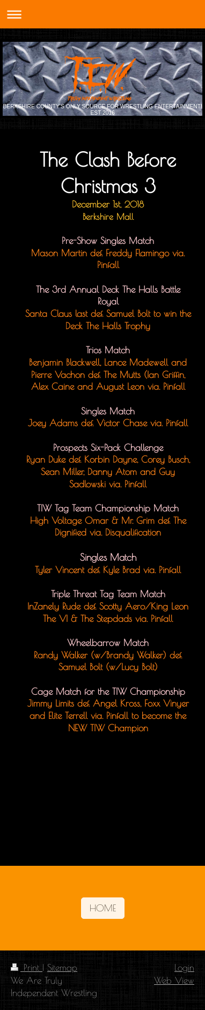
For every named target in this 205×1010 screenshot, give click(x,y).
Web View (174, 980)
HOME (103, 908)
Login (184, 967)
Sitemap (62, 967)
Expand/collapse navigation (102, 14)
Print (26, 967)
